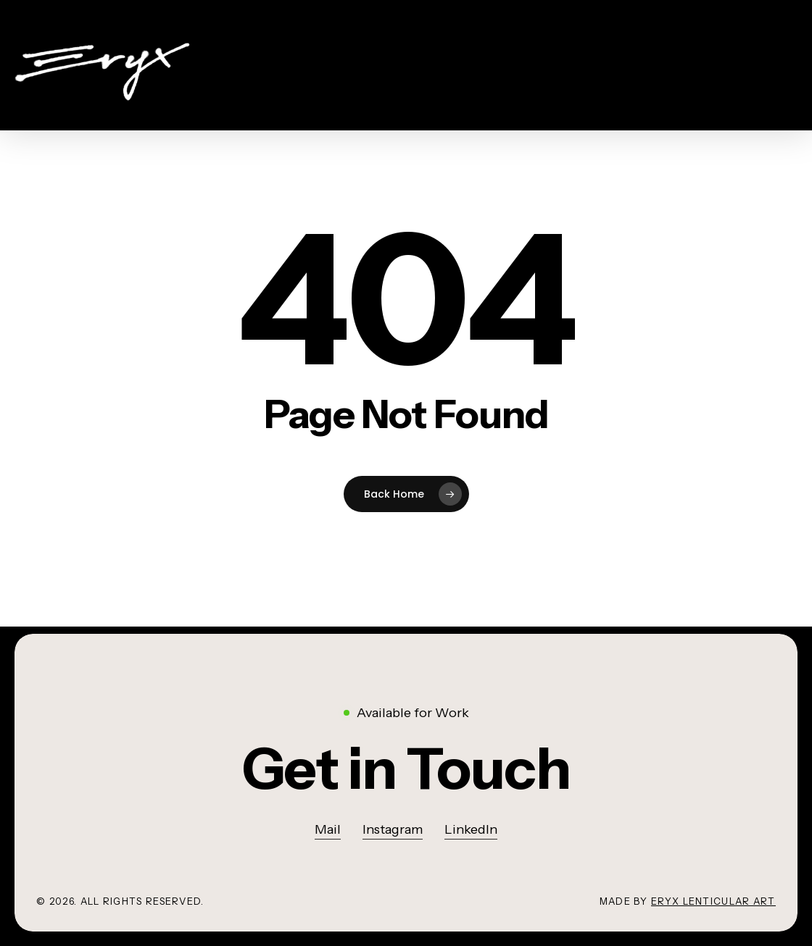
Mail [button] (328, 829)
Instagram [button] (392, 829)
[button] (406, 768)
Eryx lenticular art (713, 901)
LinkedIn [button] (470, 829)
